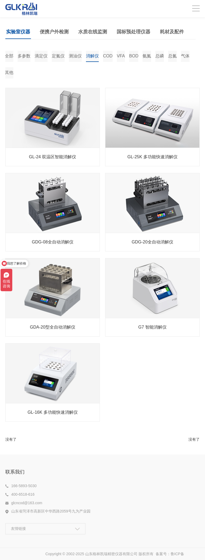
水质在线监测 (92, 31)
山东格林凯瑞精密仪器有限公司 (111, 554)
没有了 (11, 439)
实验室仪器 (18, 31)
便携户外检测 (54, 31)
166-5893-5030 (24, 486)
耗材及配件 (172, 31)
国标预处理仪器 (133, 31)
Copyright (53, 554)
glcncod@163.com (26, 503)
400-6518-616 (22, 494)
